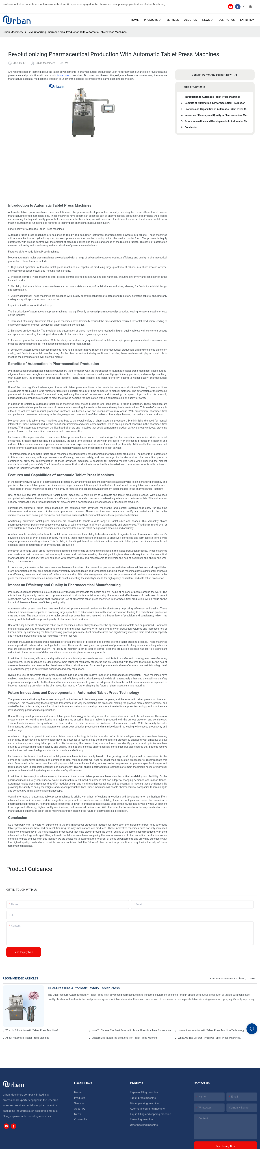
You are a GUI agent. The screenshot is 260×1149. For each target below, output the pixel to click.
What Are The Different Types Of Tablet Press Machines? (209, 1037)
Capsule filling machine (144, 1092)
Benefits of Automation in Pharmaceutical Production (215, 103)
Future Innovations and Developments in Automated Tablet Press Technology (217, 121)
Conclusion (191, 127)
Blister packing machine (144, 1103)
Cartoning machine (141, 1119)
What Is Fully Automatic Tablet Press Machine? (31, 1030)
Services (79, 1103)
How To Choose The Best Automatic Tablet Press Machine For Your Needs (131, 1030)
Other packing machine (144, 1125)
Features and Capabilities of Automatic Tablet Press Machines (217, 109)
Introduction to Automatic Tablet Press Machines (212, 96)
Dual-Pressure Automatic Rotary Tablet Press (84, 988)
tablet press (64, 75)
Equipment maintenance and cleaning (228, 978)
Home (77, 1092)
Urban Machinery (13, 32)
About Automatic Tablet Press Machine (27, 1037)
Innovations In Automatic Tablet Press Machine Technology (211, 1030)
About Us (79, 1108)
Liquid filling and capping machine (150, 1114)
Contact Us (81, 1119)
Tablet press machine (143, 1098)
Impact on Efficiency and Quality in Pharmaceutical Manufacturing (217, 115)
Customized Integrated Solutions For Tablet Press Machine (124, 1037)
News (252, 978)
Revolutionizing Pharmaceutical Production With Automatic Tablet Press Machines (77, 32)
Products (79, 1098)
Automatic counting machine (147, 1108)
